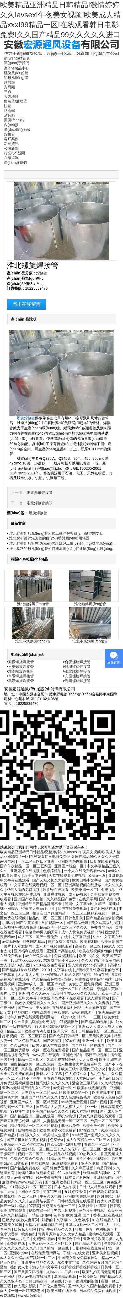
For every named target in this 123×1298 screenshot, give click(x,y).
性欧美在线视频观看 (90, 1088)
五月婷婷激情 (75, 1191)
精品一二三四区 (31, 1059)
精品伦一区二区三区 (46, 918)
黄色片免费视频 (92, 1210)
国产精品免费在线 (25, 1168)
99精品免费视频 (74, 1102)
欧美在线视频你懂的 (96, 951)
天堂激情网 (23, 946)
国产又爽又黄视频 (63, 941)
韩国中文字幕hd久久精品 (85, 904)
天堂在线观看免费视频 (68, 875)
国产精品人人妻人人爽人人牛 (60, 1107)
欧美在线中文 (103, 1092)
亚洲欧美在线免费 (80, 1196)
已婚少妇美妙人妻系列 (21, 1220)
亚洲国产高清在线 (61, 951)
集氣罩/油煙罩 (15, 101)
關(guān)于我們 (16, 63)
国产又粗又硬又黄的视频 (27, 1140)
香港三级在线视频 (107, 1215)
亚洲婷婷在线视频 (25, 871)
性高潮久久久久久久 (53, 1083)
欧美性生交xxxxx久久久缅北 (76, 993)
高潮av (115, 965)
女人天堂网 (88, 1059)
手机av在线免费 (76, 1253)
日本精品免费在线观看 (98, 1291)
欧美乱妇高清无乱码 (99, 1272)
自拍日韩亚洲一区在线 (44, 1281)
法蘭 (7, 106)
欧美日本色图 (35, 875)
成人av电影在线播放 (35, 1276)
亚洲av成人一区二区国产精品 (42, 984)
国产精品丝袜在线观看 (21, 970)
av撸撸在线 (27, 1130)
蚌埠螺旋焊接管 (77, 666)
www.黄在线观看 (46, 1055)
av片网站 (8, 861)
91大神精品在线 (85, 1111)
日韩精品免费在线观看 (76, 1201)
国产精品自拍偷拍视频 (104, 918)
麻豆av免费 (71, 1125)
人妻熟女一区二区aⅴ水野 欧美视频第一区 (55, 1092)
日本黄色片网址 (78, 1177)
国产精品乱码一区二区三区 (94, 1050)
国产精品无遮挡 (88, 1243)
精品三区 (14, 1031)
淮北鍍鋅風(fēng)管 (33, 604)
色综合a (57, 1140)
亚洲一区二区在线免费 (75, 989)
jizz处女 (116, 1022)
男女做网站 (40, 1163)
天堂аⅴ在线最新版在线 (44, 1225)
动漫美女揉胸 (11, 1225)
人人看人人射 (29, 974)
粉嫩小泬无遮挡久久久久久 (37, 1003)
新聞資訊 (11, 144)
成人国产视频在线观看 (54, 946)
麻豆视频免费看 (65, 1163)
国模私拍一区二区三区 (19, 1196)
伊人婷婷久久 (76, 1074)
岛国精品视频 (65, 1276)
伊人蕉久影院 (25, 1286)
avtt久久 (114, 871)
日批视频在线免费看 (89, 1248)
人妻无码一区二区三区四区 (50, 1243)
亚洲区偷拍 (90, 1163)
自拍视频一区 (52, 923)
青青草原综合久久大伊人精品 (62, 1234)
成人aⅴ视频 (78, 894)
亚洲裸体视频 (54, 894)
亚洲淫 (23, 993)
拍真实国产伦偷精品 (50, 913)
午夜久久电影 (51, 1196)
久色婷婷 (82, 1220)
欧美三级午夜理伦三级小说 (83, 1069)
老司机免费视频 (55, 1168)
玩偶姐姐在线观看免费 (36, 1173)
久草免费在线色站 (61, 1059)
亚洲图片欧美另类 (98, 1239)
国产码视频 (53, 1041)
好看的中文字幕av (57, 1220)
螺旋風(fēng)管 (16, 73)
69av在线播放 (69, 1173)
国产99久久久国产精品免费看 (92, 1286)
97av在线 (72, 1041)
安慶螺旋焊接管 (77, 676)
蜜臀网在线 (16, 1243)
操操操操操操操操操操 (80, 1267)
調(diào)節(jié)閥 (17, 129)
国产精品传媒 (77, 923)
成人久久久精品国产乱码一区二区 (28, 1258)
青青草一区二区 (97, 1144)
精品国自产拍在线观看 (33, 1012)
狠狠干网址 (84, 1229)
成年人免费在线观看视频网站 (31, 1017)
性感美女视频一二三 (59, 1206)
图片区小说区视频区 (93, 1158)
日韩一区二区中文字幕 (19, 998)
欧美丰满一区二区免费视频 (93, 890)
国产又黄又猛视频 (29, 1272)
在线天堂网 (88, 899)
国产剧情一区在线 (55, 1248)
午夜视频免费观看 (104, 1191)
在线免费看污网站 (46, 1253)
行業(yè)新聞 (14, 153)
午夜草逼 (8, 974)
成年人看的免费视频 (24, 890)
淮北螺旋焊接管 (77, 671)
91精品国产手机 (59, 1158)
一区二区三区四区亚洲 (37, 861)
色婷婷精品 (52, 871)
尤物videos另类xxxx (63, 1272)
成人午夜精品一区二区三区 (88, 1140)
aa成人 (109, 946)
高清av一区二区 (88, 946)
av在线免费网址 (38, 956)
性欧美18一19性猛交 (64, 1144)
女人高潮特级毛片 (76, 1097)
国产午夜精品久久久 (56, 1229)
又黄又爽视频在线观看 (98, 1116)
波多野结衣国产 (42, 1201)
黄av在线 (62, 1012)
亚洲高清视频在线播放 (84, 885)
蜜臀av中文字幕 (49, 1074)
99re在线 (101, 974)
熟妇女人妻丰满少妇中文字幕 (34, 1267)
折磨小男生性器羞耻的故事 (97, 970)
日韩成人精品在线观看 (98, 1187)
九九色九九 (99, 1074)
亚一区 (93, 1107)
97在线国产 (89, 1130)
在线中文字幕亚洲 (76, 937)
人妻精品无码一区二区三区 (65, 1121)
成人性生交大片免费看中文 (80, 1064)
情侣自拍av (41, 1215)
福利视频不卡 (107, 1229)
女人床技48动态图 (15, 965)
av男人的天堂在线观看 (51, 1045)
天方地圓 (11, 96)
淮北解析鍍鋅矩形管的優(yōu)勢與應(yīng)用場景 (49, 538)
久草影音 (86, 1206)
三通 (7, 92)
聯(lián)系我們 (15, 162)
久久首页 (21, 1022)
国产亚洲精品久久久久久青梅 (85, 1003)
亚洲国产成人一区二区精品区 (34, 1102)
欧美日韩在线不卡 (62, 1291)
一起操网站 (88, 1276)
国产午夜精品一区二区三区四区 (26, 866)
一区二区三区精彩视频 (87, 913)
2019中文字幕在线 (57, 970)
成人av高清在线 (20, 1177)
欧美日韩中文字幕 (87, 880)
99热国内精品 (34, 941)
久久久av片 (41, 993)
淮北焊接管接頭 (39, 503)
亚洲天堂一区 (64, 1031)
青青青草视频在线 (58, 1078)
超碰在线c (106, 1196)
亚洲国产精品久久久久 (40, 1097)
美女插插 (43, 1007)
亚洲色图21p (72, 1055)
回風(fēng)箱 (14, 120)
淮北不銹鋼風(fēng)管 (33, 641)
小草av (8, 923)
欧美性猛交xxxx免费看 (58, 1130)
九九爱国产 (20, 989)
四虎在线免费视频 (73, 908)
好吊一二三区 (90, 1017)
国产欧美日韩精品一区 (68, 1036)
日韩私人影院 (25, 1229)
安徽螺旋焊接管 (21, 662)
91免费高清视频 (49, 1177)
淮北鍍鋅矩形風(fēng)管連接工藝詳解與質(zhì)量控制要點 (56, 533)
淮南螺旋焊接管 (21, 671)
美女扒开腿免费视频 (86, 984)
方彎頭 (9, 87)
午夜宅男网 (52, 1191)
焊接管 (9, 134)
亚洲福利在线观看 (29, 951)
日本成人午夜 (65, 1187)
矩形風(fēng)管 (16, 77)
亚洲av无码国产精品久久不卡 (26, 1088)
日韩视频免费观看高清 (19, 927)
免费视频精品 (65, 956)
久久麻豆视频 (82, 1168)
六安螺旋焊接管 (21, 666)
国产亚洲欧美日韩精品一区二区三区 (75, 1182)
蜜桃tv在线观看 (102, 1234)
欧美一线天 (111, 993)
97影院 (34, 1206)
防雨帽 (9, 111)
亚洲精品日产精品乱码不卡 (40, 904)
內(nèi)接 (11, 125)
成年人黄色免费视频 (78, 932)
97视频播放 (69, 1022)
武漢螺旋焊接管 (21, 681)
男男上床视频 (65, 1210)
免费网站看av (44, 1239)
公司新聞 (11, 148)
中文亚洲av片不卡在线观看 (62, 998)
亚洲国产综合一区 (69, 866)
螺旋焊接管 (26, 418)
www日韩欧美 (29, 1295)
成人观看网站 (98, 998)
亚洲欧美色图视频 (73, 861)
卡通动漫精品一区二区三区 (35, 1149)
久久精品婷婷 (112, 1083)
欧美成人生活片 (56, 1135)
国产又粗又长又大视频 (51, 880)
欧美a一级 (97, 875)
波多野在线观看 (56, 890)
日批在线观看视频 (105, 861)
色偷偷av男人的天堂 (42, 932)
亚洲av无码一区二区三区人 (88, 1225)
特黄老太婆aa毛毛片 (38, 908)
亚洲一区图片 (93, 1041)
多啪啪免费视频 (44, 1022)
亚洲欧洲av (19, 1253)
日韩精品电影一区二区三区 (100, 1031)
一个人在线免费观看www (85, 871)
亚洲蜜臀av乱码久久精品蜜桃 (67, 974)
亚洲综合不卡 (69, 1239)
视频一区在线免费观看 (51, 1050)
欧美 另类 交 (89, 956)
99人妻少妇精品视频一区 (55, 1026)
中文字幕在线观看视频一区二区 (36, 885)
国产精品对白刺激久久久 (20, 1135)
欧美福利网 (89, 941)
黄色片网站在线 (103, 908)
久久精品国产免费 (61, 899)
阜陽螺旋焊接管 (21, 676)
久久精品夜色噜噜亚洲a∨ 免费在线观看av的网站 (72, 979)
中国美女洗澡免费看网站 (78, 1258)
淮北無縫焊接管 (39, 492)
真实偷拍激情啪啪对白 (40, 1069)
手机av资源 (67, 1116)
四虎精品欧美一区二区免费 (32, 1064)
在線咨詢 (11, 158)
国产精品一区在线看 (89, 1045)
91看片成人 (12, 875)
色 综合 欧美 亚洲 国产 (72, 1215)
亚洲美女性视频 (105, 1253)
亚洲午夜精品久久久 (38, 1262)
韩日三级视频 (96, 1055)
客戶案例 (11, 139)
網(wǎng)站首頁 (17, 58)
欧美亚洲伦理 (94, 1125)
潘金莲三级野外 (85, 1083)
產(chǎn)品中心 (16, 68)
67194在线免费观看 (49, 965)
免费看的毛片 (102, 927)
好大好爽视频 (108, 1201)
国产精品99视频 (94, 1022)
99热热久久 (88, 1154)
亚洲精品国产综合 (108, 1177)
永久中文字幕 (69, 1262)
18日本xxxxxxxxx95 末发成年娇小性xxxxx (44, 960)
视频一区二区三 (31, 1154)
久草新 (102, 1206)
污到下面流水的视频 (82, 1281)
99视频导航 (20, 1111)
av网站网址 (11, 941)
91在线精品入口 (105, 1220)
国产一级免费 (47, 937)
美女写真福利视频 (106, 923)
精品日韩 (103, 1168)
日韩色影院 (74, 918)
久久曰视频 (20, 1045)
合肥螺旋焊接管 (77, 662)
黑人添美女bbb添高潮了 (88, 965)
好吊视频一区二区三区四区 (24, 1036)
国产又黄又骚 (27, 923)
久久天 (86, 960)
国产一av (26, 1007)
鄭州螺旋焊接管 (77, 681)
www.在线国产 (84, 1012)
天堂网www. (86, 1078)
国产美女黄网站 (107, 960)
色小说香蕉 (9, 1234)
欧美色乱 (28, 1234)
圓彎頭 (9, 82)
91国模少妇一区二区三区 (31, 1187)
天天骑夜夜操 (100, 1036)
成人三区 (26, 937)
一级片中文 (67, 1017)
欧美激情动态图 (37, 1031)
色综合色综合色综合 (27, 1158)
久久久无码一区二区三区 (81, 1149)
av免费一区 (62, 1088)
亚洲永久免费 (29, 1191)
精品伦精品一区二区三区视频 (34, 1125)
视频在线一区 (40, 1210)
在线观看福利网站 (67, 1007)
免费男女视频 (43, 989)
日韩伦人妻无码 (52, 1286)
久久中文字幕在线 (107, 937)
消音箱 (9, 115)
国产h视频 (99, 1102)
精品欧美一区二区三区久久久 (64, 927)
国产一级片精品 (13, 1206)
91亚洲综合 (110, 1130)
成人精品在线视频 (61, 1154)
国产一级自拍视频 (17, 1026)
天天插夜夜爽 (96, 1007)
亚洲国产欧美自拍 (29, 899)
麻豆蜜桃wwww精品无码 (22, 1182)
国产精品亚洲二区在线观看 (32, 1116)
